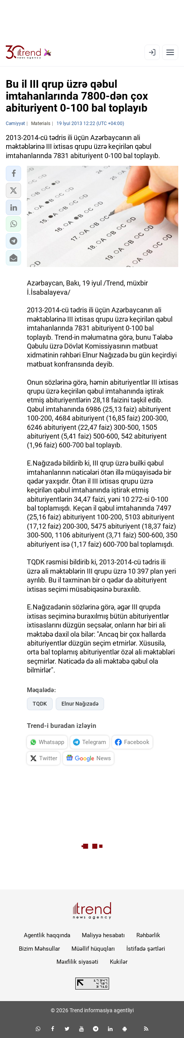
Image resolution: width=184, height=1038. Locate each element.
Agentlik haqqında (47, 935)
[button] (13, 173)
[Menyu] (170, 52)
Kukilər (119, 961)
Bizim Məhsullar (39, 948)
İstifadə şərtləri (145, 948)
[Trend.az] (28, 52)
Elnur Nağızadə (79, 704)
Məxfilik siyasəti (77, 961)
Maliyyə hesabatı (103, 935)
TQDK (40, 704)
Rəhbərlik (148, 935)
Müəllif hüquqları (93, 948)
